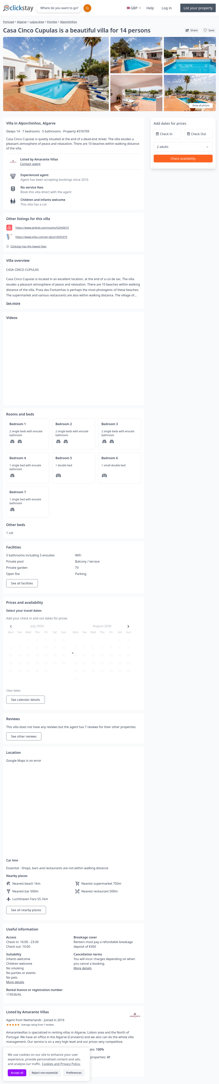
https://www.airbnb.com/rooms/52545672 (42, 227)
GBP (134, 8)
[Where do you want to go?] (59, 8)
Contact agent (30, 164)
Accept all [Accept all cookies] (17, 1073)
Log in (167, 8)
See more (13, 303)
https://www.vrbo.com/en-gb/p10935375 (41, 237)
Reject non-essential (45, 1073)
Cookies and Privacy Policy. (61, 1064)
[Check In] (168, 134)
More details (15, 982)
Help (150, 8)
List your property (198, 8)
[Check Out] (199, 134)
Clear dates (13, 690)
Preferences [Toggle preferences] (74, 1073)
